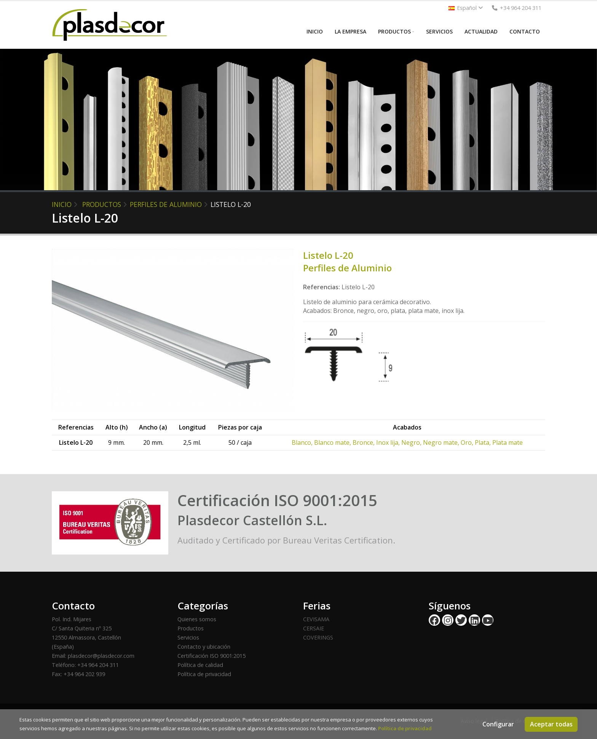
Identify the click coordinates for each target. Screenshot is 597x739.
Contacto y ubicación (203, 646)
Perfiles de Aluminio (166, 204)
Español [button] (466, 7)
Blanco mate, (333, 442)
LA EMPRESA (350, 31)
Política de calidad (200, 664)
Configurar (498, 724)
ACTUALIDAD (481, 31)
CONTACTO (524, 31)
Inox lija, (388, 442)
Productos (190, 628)
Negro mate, (442, 442)
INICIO (314, 31)
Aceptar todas (551, 724)
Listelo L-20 (231, 204)
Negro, (412, 442)
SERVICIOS (439, 31)
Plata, (483, 442)
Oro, (468, 442)
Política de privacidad (204, 674)
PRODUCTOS (394, 31)
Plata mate (507, 442)
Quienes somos (196, 619)
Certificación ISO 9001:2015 (211, 655)
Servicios (188, 637)
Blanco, (303, 442)
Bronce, (364, 442)
